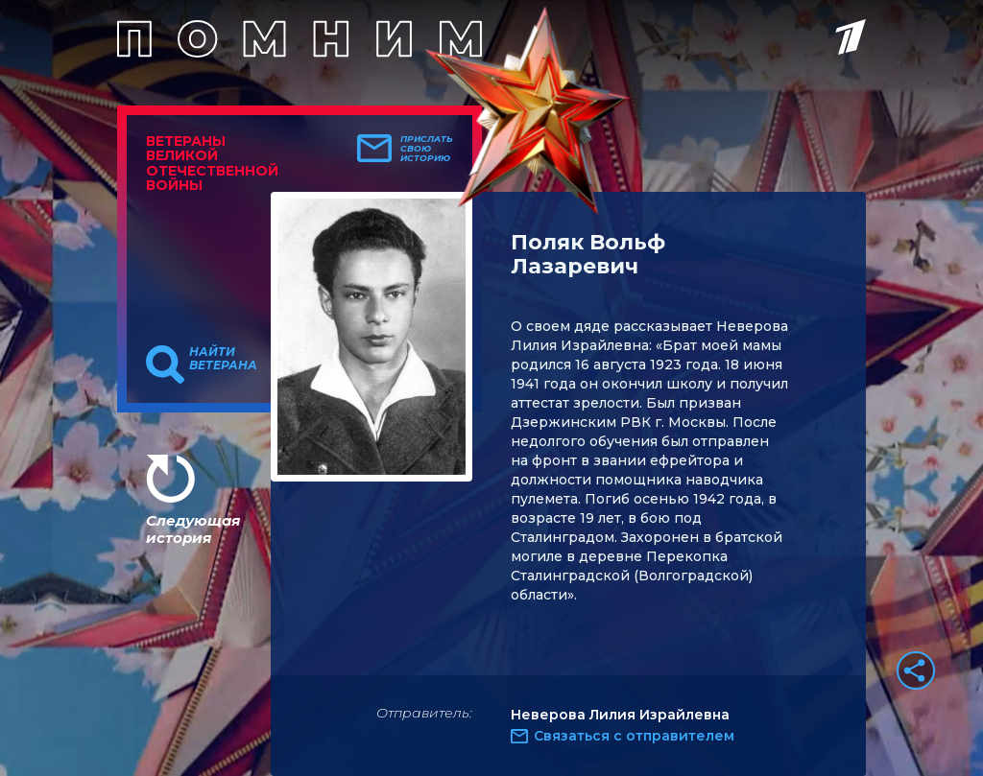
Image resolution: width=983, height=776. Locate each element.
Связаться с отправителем (634, 735)
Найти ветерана (223, 358)
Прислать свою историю (426, 148)
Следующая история (193, 529)
